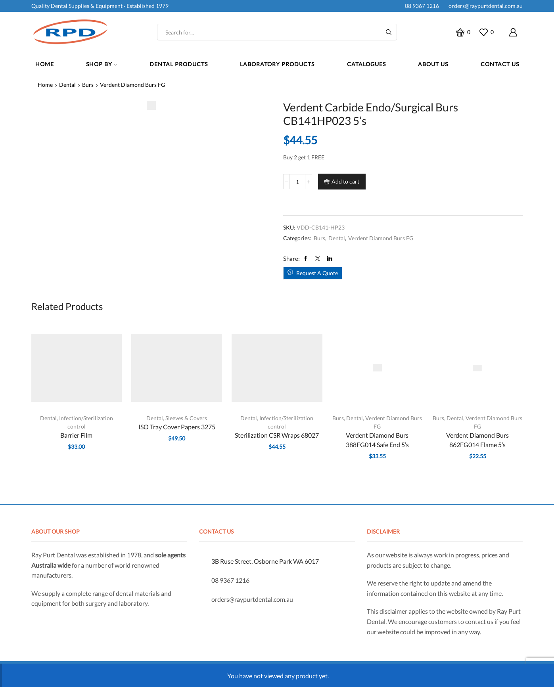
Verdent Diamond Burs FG (132, 84)
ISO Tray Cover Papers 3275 (176, 427)
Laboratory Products (277, 64)
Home (44, 64)
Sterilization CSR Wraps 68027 (277, 435)
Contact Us (500, 64)
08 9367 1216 (421, 5)
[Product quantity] (297, 181)
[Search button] (389, 32)
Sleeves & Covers (186, 418)
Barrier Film (76, 435)
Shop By (101, 64)
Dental (67, 84)
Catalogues (366, 64)
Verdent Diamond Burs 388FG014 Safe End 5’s (377, 439)
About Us (433, 64)
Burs (88, 84)
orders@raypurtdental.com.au (484, 5)
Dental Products (179, 64)
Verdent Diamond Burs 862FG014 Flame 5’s (477, 439)
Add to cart (345, 181)
